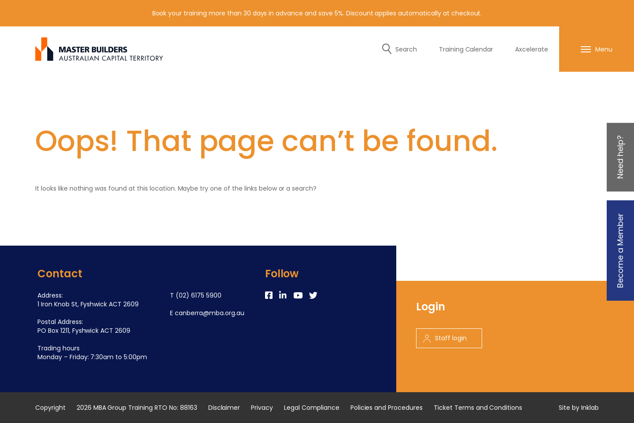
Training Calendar (466, 49)
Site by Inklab (579, 407)
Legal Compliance (311, 407)
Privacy (262, 407)
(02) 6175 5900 (198, 295)
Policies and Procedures (386, 407)
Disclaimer (224, 407)
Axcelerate (531, 49)
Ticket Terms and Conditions (478, 407)
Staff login (445, 338)
